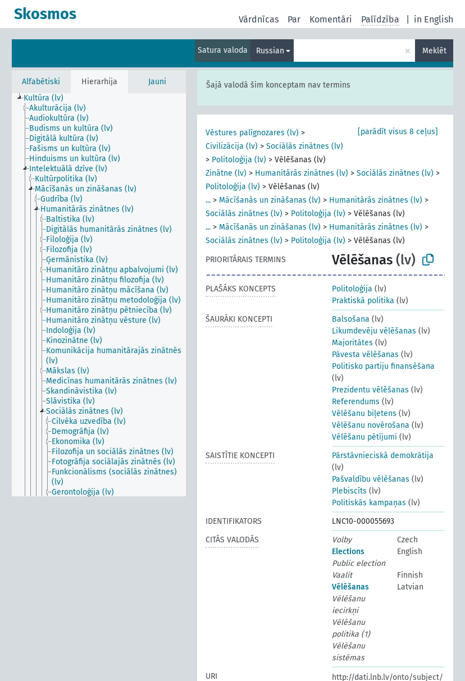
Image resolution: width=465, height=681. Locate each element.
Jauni (157, 81)
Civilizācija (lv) (232, 146)
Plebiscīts (349, 491)
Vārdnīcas (259, 19)
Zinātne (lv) (226, 173)
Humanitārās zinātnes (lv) (301, 173)
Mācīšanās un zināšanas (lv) (270, 200)
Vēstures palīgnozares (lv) (252, 133)
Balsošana (351, 319)
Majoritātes (352, 343)
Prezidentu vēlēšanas (370, 390)
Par (294, 19)
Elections (348, 551)
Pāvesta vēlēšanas (365, 354)
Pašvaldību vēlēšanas (370, 479)
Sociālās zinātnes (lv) (304, 146)
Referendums (356, 401)
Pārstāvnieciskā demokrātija (383, 455)
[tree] (99, 294)
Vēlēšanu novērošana (370, 425)
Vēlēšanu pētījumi (364, 437)
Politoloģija (352, 289)
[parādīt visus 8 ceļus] (398, 131)
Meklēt (434, 51)
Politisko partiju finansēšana (383, 366)
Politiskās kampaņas (369, 503)
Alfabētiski (41, 81)
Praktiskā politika (363, 300)
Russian (270, 51)
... (208, 200)
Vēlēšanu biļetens (364, 413)
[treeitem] (48, 98)
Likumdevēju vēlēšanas (374, 331)
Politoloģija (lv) (239, 159)
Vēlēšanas (350, 587)
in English (433, 19)
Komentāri (330, 19)
